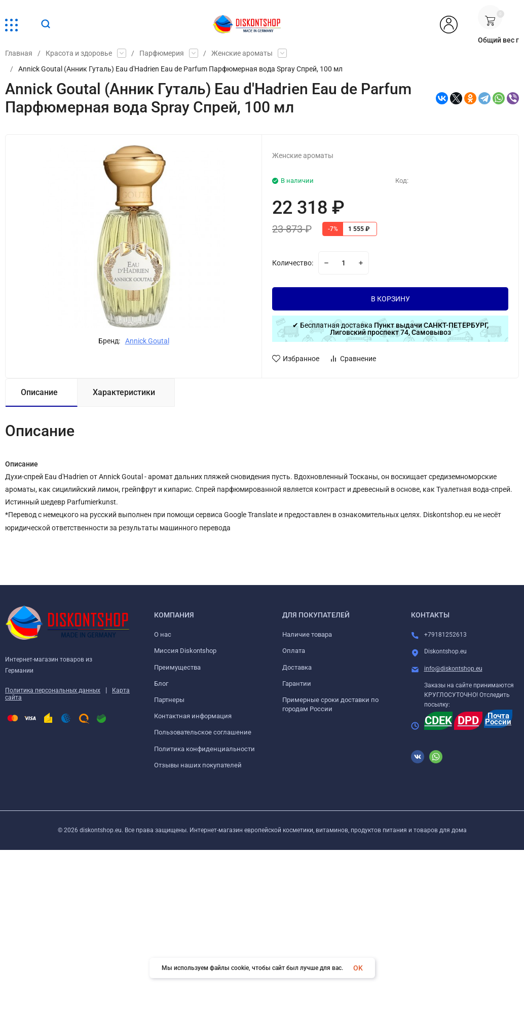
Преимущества (177, 667)
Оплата (293, 650)
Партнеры (169, 700)
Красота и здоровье (79, 53)
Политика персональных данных (52, 690)
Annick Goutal (147, 340)
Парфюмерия (161, 53)
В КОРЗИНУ (390, 299)
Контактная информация (193, 716)
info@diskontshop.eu (453, 668)
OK (358, 968)
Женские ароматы (242, 53)
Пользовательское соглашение (202, 732)
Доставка (297, 667)
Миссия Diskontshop (185, 650)
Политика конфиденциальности (204, 749)
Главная (18, 53)
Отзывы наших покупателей (198, 765)
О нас (162, 634)
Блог (161, 683)
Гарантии (296, 683)
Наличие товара (307, 634)
